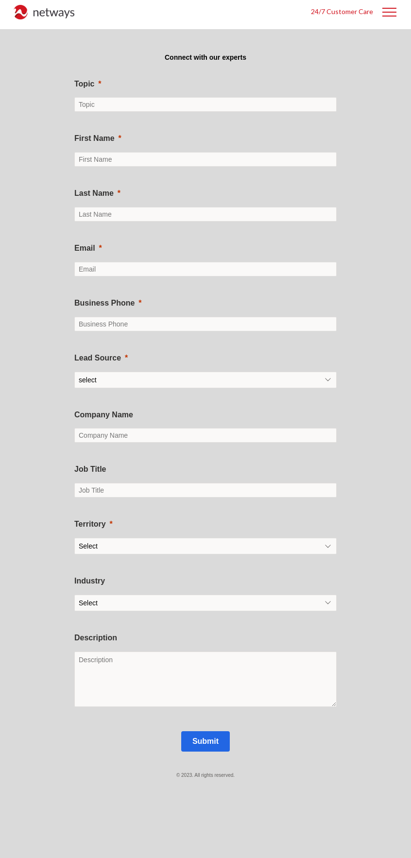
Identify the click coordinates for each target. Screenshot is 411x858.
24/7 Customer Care (342, 11)
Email (84, 248)
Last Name (94, 193)
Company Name (103, 415)
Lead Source (97, 358)
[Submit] (205, 741)
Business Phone (104, 303)
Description (95, 638)
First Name (94, 138)
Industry (89, 581)
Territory (90, 524)
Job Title (90, 469)
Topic (84, 84)
